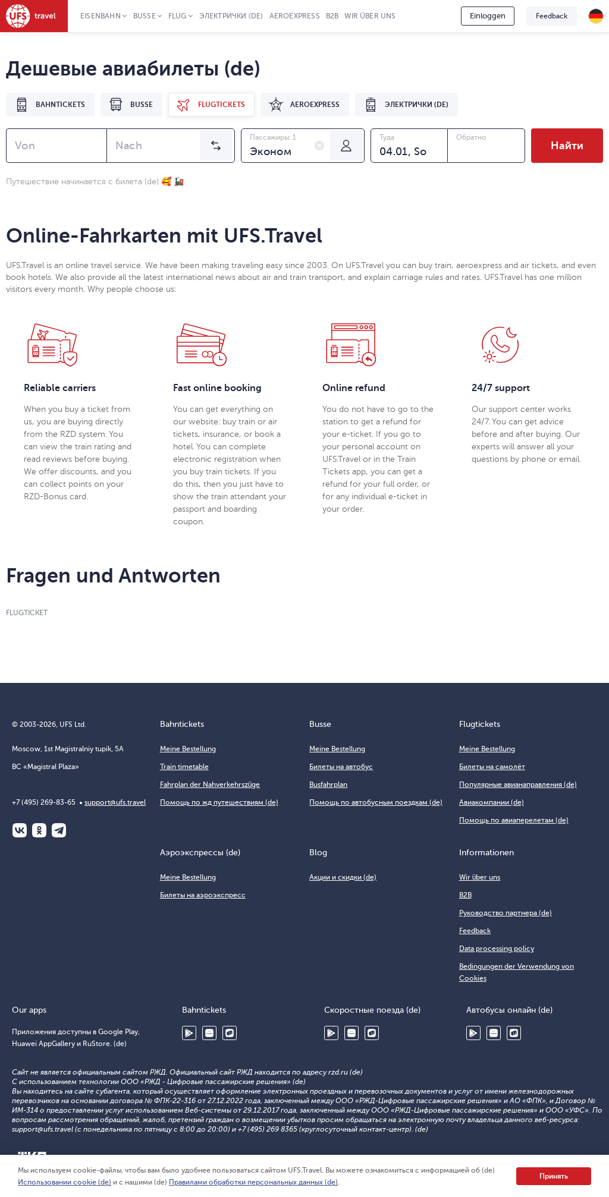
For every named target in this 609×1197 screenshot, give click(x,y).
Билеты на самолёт (492, 767)
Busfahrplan (328, 784)
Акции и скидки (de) (342, 877)
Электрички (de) (231, 16)
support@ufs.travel (115, 802)
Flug (177, 16)
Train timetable (184, 767)
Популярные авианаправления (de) (518, 784)
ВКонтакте (19, 830)
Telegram (59, 830)
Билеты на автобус (341, 767)
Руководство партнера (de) (505, 913)
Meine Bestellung (188, 749)
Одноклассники (39, 830)
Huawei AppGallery (209, 1033)
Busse (144, 16)
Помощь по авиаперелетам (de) (514, 820)
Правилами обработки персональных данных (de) (253, 1182)
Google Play (189, 1033)
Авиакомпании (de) (491, 802)
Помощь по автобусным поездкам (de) (375, 802)
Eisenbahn (100, 16)
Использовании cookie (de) (64, 1182)
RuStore (229, 1033)
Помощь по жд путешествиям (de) (219, 802)
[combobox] (56, 145)
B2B (332, 16)
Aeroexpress (294, 16)
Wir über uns (369, 16)
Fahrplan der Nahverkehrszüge (210, 784)
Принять (553, 1176)
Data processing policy (496, 948)
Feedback (551, 16)
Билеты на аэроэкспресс (203, 895)
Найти (567, 146)
